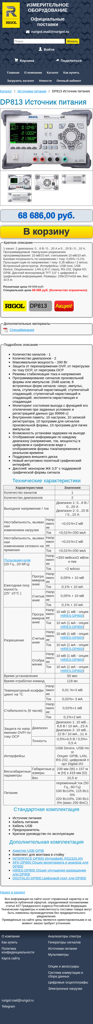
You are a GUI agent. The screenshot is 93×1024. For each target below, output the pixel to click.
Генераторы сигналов (64, 942)
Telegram (8, 1006)
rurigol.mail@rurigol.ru (50, 32)
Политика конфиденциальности (18, 950)
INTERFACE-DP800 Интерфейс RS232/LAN (48, 858)
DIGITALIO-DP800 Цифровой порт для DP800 (49, 878)
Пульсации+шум (17, 560)
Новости (45, 80)
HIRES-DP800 (71, 616)
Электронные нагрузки (65, 988)
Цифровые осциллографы (68, 982)
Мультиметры (58, 954)
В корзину (46, 231)
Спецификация (22, 330)
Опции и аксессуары (63, 966)
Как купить (71, 72)
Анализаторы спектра (64, 936)
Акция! (64, 306)
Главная (13, 72)
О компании (33, 72)
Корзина (27, 60)
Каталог (52, 72)
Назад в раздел (12, 892)
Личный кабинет (68, 80)
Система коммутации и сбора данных (65, 974)
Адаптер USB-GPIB (28, 850)
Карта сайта (11, 958)
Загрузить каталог (20, 80)
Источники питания (62, 948)
